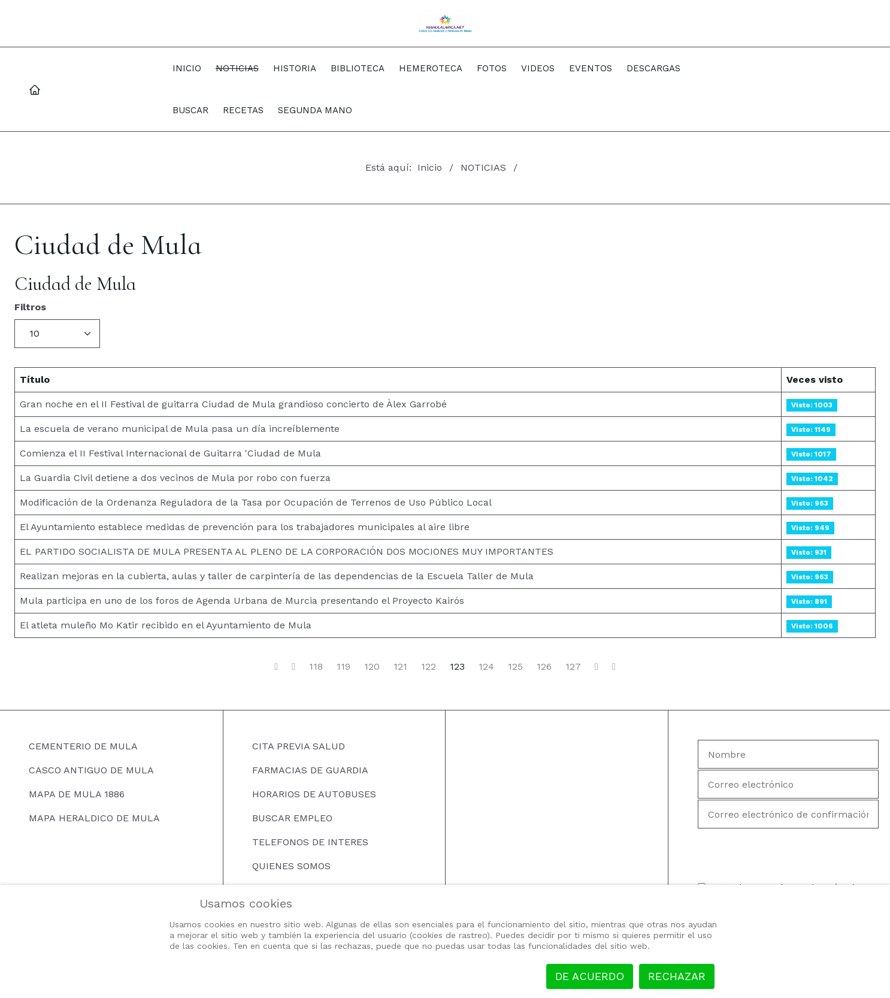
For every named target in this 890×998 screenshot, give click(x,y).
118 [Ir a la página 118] (316, 667)
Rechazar (677, 976)
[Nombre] (788, 754)
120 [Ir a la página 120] (372, 667)
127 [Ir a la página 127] (573, 667)
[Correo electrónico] (788, 784)
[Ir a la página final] (614, 667)
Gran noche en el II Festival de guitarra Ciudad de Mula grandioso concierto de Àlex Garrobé (233, 404)
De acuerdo (589, 976)
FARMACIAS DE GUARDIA (310, 770)
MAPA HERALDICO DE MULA (94, 818)
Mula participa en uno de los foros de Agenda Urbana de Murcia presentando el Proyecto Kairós (242, 600)
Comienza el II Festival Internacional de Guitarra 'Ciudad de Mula (170, 453)
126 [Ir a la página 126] (544, 667)
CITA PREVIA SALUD (298, 746)
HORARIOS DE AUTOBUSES (314, 794)
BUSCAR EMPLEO (292, 818)
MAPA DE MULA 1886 (77, 794)
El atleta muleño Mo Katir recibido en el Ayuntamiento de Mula (165, 625)
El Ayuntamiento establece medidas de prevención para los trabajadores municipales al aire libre (245, 527)
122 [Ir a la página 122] (428, 667)
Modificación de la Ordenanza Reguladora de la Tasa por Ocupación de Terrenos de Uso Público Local (256, 502)
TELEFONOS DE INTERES (310, 842)
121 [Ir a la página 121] (400, 667)
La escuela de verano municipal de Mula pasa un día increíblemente (180, 428)
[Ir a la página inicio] (276, 667)
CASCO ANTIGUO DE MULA (91, 770)
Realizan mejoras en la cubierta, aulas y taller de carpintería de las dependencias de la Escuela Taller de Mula (277, 576)
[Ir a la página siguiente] (596, 667)
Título (35, 379)
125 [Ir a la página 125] (515, 667)
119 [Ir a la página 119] (343, 667)
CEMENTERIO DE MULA (83, 746)
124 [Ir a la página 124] (486, 667)
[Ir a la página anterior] (293, 667)
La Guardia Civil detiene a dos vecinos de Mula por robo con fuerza (175, 477)
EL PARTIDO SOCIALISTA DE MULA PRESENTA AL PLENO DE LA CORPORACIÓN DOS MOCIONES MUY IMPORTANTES (286, 551)
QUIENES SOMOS (291, 866)
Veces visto (814, 379)
